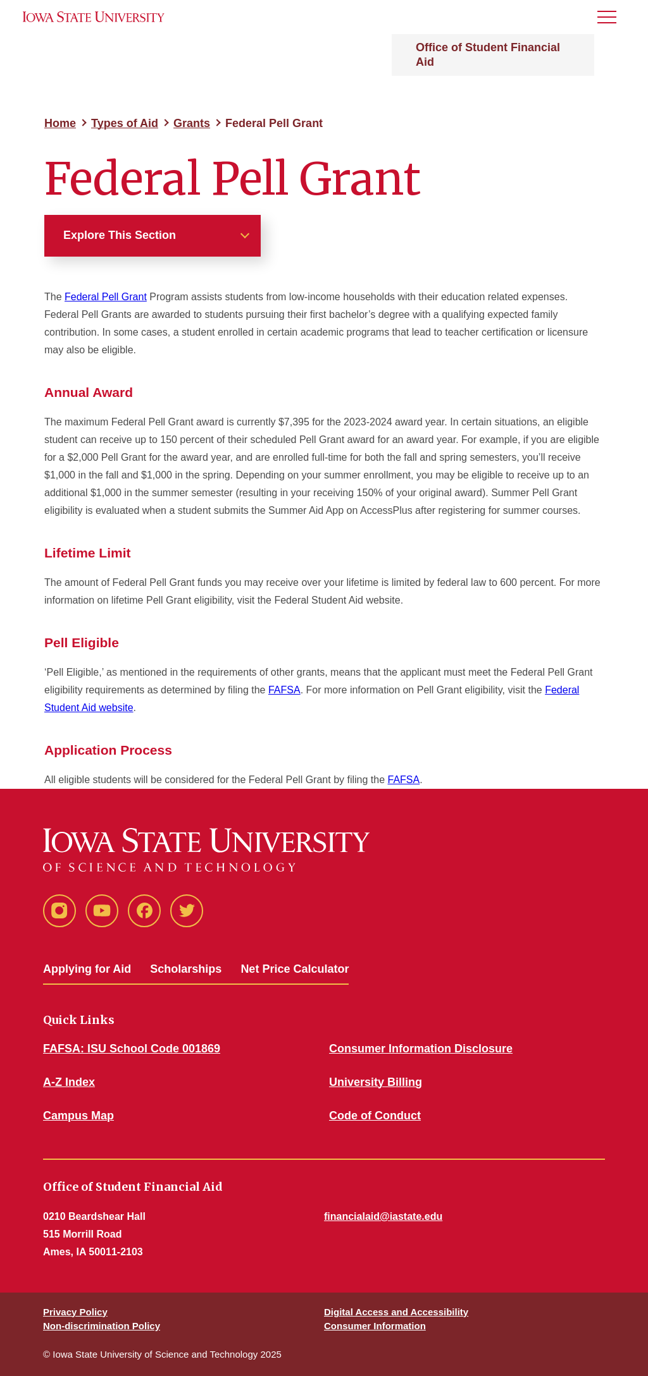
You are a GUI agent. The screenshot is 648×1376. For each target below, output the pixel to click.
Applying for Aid (87, 969)
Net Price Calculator (294, 969)
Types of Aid (124, 123)
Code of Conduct (375, 1115)
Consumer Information (375, 1325)
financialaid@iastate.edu (383, 1216)
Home (60, 123)
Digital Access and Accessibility (396, 1311)
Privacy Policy (75, 1311)
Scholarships (185, 969)
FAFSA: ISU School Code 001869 (131, 1048)
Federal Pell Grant (106, 296)
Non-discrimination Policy (101, 1325)
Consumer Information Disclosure (421, 1048)
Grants (191, 123)
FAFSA (284, 690)
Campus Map (78, 1115)
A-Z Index (69, 1082)
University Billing (375, 1082)
